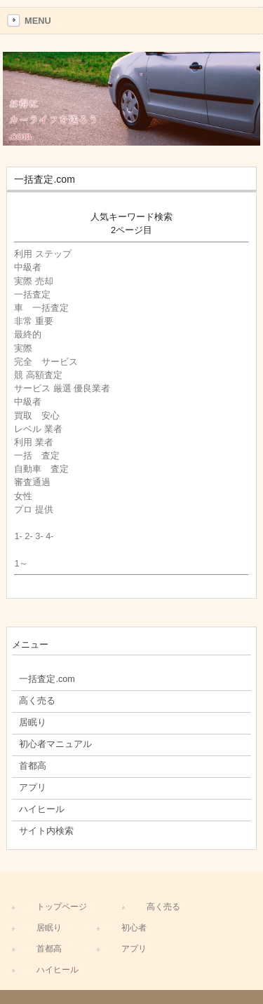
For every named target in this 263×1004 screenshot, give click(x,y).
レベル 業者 (38, 429)
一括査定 (32, 294)
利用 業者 (33, 442)
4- (49, 536)
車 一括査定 (41, 307)
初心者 (134, 928)
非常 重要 (33, 321)
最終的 (27, 334)
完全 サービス (46, 361)
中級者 (27, 267)
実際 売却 (33, 281)
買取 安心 (37, 415)
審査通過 (32, 482)
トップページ (61, 907)
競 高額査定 (38, 375)
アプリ (134, 949)
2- (28, 536)
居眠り (49, 928)
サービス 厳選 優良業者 (62, 388)
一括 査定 (37, 455)
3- (39, 536)
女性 (27, 496)
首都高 (49, 949)
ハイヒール (57, 970)
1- (18, 536)
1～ (21, 563)
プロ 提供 (33, 509)
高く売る (163, 907)
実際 (27, 348)
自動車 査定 (41, 468)
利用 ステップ (43, 254)
